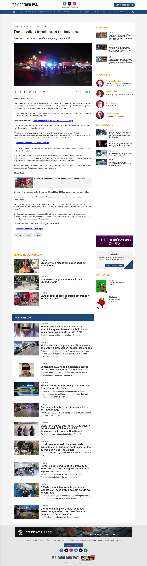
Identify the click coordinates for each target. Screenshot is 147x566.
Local (20, 12)
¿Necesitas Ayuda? (73, 545)
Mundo (41, 12)
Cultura (80, 12)
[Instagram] (74, 4)
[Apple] (81, 550)
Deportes (106, 12)
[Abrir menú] (13, 12)
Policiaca (27, 12)
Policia (28, 235)
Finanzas (49, 12)
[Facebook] (64, 4)
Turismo (98, 12)
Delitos (18, 235)
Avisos (114, 12)
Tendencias (89, 12)
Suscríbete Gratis (114, 265)
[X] (69, 4)
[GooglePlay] (86, 550)
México (35, 12)
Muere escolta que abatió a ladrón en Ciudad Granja (53, 121)
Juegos (121, 12)
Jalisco (37, 235)
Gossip (73, 12)
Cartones (65, 12)
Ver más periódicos (124, 5)
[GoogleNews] (76, 550)
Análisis (57, 12)
